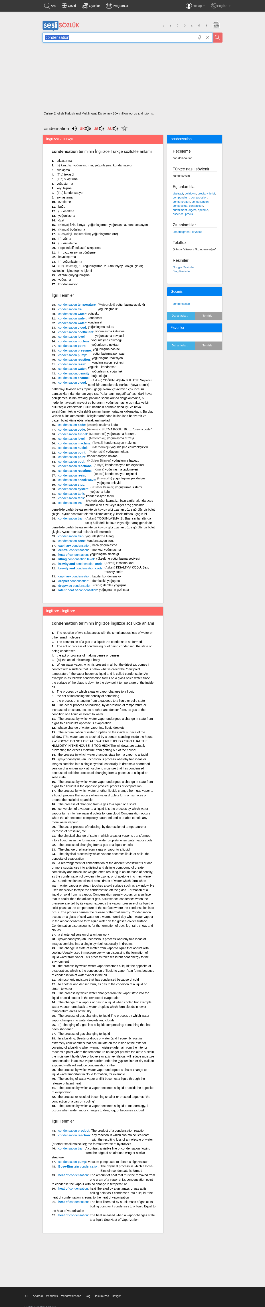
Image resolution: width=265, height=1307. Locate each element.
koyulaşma (64, 188)
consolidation (200, 201)
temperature (77, 304)
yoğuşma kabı (100, 491)
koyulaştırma (67, 257)
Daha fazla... (180, 315)
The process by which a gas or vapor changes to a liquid (95, 691)
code (71, 425)
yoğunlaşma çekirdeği (106, 340)
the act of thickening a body (81, 660)
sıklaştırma (64, 160)
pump (72, 355)
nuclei (72, 448)
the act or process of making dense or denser (88, 655)
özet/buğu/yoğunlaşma (74, 275)
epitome (203, 210)
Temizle (207, 315)
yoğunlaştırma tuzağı (100, 536)
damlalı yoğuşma (115, 585)
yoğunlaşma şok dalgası (129, 478)
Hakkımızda (101, 1296)
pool (71, 461)
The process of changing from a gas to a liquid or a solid (97, 804)
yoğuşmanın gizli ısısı (114, 589)
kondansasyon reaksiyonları (124, 465)
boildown (190, 193)
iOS (27, 1296)
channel (73, 378)
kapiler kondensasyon (107, 576)
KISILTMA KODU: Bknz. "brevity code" (125, 429)
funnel (72, 434)
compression (199, 197)
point (71, 346)
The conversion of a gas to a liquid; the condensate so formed (99, 642)
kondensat (95, 322)
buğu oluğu (99, 376)
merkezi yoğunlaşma (106, 549)
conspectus (180, 205)
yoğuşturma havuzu (125, 460)
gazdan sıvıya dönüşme (79, 252)
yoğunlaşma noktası (105, 344)
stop (71, 484)
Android (38, 1296)
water (72, 314)
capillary (74, 545)
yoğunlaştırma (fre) (105, 234)
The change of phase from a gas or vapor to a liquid (94, 849)
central (73, 550)
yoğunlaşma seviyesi (109, 335)
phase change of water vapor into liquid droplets (91, 727)
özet (61, 220)
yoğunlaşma (66, 215)
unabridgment (181, 231)
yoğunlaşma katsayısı (110, 331)
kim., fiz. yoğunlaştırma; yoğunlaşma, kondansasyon (97, 165)
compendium (181, 197)
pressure (74, 350)
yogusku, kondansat (102, 367)
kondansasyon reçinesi (107, 362)
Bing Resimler (182, 271)
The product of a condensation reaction (118, 1130)
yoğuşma (64, 279)
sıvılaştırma (65, 197)
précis (189, 214)
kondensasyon (74, 192)
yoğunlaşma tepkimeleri (121, 469)
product (73, 1130)
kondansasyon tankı (100, 496)
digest (192, 210)
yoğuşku (93, 313)
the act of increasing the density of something (88, 696)
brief (212, 193)
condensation (181, 303)
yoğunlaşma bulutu (101, 327)
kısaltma (68, 211)
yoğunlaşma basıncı (107, 349)
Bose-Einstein (78, 1166)
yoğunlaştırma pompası (109, 353)
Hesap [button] (195, 6)
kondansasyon (68, 284)
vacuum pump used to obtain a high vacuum (118, 1162)
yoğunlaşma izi (108, 309)
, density (73, 373)
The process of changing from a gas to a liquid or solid (95, 845)
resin (71, 364)
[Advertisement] (132, 78)
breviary (203, 193)
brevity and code (80, 564)
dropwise (74, 585)
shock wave (76, 480)
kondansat (95, 318)
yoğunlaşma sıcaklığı (130, 304)
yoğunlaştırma (72, 261)
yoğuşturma (65, 183)
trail (70, 309)
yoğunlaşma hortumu (121, 434)
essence (178, 214)
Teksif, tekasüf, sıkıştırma (83, 248)
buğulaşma (77, 229)
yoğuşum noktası (117, 451)
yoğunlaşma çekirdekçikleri (129, 447)
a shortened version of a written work (83, 934)
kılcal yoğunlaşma (104, 545)
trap (71, 536)
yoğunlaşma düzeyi (120, 438)
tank (71, 493)
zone (71, 541)
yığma (67, 238)
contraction (196, 205)
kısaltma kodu (108, 425)
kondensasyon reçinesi (121, 474)
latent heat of (77, 590)
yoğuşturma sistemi (128, 487)
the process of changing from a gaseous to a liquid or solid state (101, 700)
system (73, 489)
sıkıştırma (71, 179)
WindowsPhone (71, 1296)
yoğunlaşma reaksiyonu (108, 358)
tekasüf (69, 174)
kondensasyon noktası (102, 456)
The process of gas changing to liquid (84, 1033)
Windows (52, 1296)
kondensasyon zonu (101, 540)
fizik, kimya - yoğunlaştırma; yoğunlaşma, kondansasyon (109, 225)
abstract (178, 193)
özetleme (64, 202)
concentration (181, 201)
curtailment (180, 210)
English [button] (221, 5)
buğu (61, 206)
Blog (87, 1296)
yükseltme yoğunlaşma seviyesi (118, 558)
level (71, 336)
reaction (74, 359)
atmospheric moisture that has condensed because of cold (98, 979)
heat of (73, 554)
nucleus (73, 341)
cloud (72, 327)
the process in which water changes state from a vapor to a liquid (103, 754)
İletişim (116, 1296)
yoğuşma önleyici (109, 483)
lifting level (76, 559)
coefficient (75, 332)
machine (74, 443)
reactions (74, 466)
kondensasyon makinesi (120, 442)
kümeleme (70, 243)
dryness (197, 231)
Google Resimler (183, 267)
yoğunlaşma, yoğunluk (106, 371)
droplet (73, 581)
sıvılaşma (63, 170)
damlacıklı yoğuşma (106, 581)
